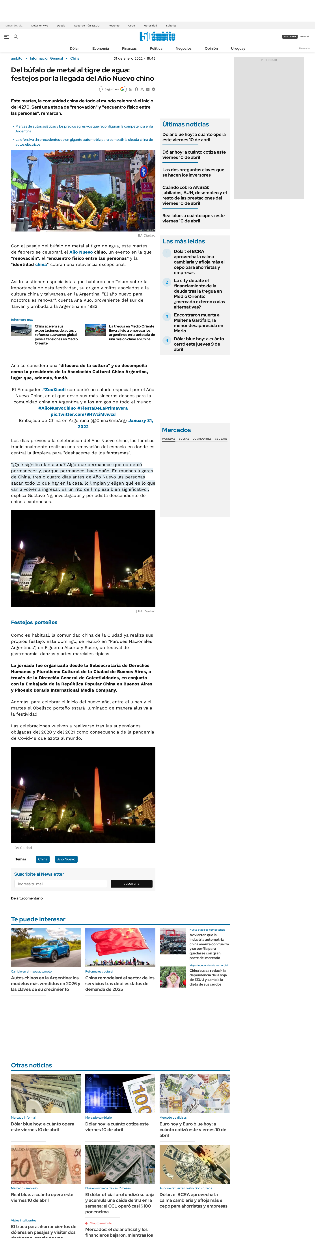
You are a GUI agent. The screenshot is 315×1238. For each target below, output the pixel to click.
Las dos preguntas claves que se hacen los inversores (193, 172)
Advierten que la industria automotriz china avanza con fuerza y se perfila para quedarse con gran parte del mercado (209, 946)
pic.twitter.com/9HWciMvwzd (83, 414)
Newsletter (305, 48)
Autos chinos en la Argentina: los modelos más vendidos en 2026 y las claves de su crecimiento (45, 983)
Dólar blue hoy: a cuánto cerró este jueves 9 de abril (199, 344)
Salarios (171, 25)
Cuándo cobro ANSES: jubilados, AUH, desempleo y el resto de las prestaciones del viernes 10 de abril (194, 195)
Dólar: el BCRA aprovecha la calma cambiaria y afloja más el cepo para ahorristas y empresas (199, 261)
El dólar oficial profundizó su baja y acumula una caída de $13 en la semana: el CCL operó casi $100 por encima (119, 1203)
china (41, 264)
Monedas (168, 438)
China (75, 58)
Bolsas (184, 438)
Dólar (74, 48)
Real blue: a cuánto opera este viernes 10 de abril (193, 218)
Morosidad (150, 25)
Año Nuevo (81, 252)
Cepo (131, 25)
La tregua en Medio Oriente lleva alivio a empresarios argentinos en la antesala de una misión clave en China (132, 332)
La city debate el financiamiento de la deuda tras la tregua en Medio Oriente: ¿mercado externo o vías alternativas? (199, 294)
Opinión (211, 48)
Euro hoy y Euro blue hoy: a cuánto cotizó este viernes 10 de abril (193, 1129)
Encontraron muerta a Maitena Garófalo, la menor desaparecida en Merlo (198, 323)
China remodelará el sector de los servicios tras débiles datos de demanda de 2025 (120, 983)
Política (156, 48)
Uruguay (238, 48)
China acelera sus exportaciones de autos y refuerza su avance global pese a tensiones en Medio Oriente (56, 335)
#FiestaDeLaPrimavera (102, 408)
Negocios (184, 48)
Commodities (202, 438)
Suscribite (132, 883)
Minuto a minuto (101, 1223)
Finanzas (129, 48)
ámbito (16, 58)
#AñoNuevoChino (57, 408)
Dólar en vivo (39, 25)
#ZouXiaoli (54, 389)
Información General (46, 58)
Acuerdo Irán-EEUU (87, 25)
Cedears (221, 438)
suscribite (290, 36)
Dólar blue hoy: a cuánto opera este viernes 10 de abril (194, 137)
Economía (100, 48)
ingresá (304, 36)
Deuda (61, 25)
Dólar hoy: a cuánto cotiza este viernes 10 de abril (194, 154)
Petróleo (113, 25)
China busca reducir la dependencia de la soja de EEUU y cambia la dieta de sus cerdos (208, 977)
